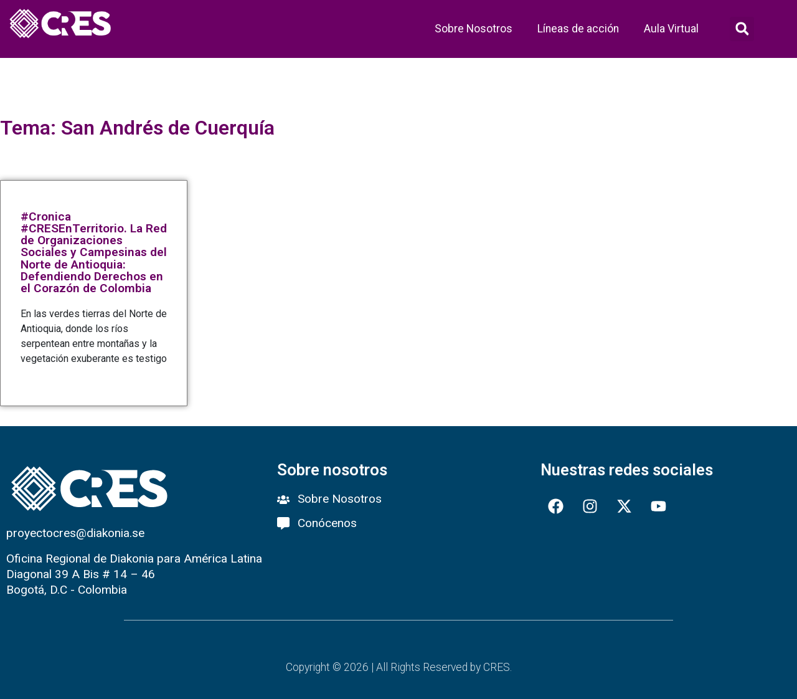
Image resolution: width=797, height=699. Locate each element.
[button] (742, 29)
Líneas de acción (578, 28)
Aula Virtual (671, 28)
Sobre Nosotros (473, 28)
